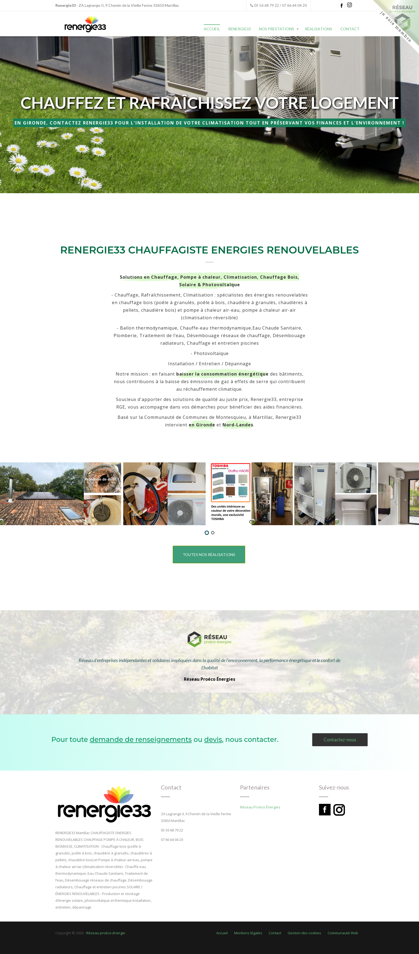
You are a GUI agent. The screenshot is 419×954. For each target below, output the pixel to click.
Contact (350, 29)
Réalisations (318, 29)
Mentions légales (248, 932)
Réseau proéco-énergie (105, 932)
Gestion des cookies (304, 932)
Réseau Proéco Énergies (209, 679)
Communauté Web (343, 932)
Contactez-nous (340, 739)
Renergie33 (239, 29)
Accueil (212, 29)
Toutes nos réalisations (209, 554)
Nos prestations (276, 29)
